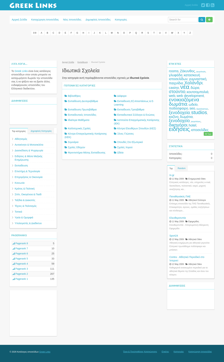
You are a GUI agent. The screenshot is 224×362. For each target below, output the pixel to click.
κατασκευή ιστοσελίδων (184, 77)
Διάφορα (121, 95)
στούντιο (177, 91)
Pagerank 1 (20, 278)
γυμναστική (197, 79)
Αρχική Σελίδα (191, 5)
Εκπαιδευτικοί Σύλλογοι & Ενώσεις (136, 114)
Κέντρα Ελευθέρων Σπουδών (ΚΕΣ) (136, 128)
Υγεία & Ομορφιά (24, 217)
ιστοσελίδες (200, 130)
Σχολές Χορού (125, 147)
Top (171, 168)
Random (182, 168)
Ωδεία (120, 152)
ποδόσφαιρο (178, 108)
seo (192, 108)
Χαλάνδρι (193, 82)
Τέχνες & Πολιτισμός (26, 206)
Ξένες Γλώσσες (125, 133)
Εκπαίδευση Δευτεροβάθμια (83, 101)
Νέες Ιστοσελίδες (72, 19)
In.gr (171, 175)
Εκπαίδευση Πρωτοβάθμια (82, 109)
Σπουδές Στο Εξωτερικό (130, 142)
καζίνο (173, 117)
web (172, 96)
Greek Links (21, 71)
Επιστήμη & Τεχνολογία (27, 171)
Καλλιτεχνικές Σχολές (79, 128)
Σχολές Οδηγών (76, 147)
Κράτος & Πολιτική (25, 188)
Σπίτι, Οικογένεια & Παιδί (28, 194)
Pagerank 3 (20, 268)
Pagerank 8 (20, 243)
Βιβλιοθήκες (74, 95)
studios (199, 112)
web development (190, 96)
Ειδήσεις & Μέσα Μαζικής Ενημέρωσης (29, 158)
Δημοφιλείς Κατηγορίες (41, 131)
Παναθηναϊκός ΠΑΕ (180, 196)
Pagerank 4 (20, 263)
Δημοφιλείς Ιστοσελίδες (98, 19)
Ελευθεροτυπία (177, 217)
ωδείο (193, 104)
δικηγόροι (178, 124)
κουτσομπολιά (197, 92)
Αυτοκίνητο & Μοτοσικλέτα (29, 144)
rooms (173, 71)
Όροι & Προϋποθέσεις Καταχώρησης (140, 351)
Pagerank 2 (20, 273)
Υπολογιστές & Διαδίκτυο (28, 223)
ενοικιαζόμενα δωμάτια (184, 102)
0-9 (34, 33)
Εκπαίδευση (21, 165)
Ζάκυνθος (187, 71)
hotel (192, 125)
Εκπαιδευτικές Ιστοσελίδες (82, 114)
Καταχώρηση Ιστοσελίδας (45, 19)
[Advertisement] (112, 47)
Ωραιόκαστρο (202, 109)
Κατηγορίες (121, 19)
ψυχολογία (200, 72)
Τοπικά (18, 211)
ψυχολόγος (196, 121)
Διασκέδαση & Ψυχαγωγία (29, 150)
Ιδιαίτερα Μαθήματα (78, 120)
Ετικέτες (165, 351)
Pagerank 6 (20, 253)
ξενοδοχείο (179, 120)
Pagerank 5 (20, 258)
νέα (184, 87)
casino (174, 88)
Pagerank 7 (20, 248)
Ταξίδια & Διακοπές (25, 200)
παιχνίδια (176, 83)
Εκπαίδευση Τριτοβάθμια (130, 109)
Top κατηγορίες (19, 131)
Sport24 (173, 235)
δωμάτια (186, 117)
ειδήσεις (179, 129)
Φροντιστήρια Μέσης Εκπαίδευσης (86, 152)
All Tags (208, 134)
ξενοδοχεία (179, 112)
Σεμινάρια (73, 142)
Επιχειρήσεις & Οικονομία (29, 177)
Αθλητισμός (21, 139)
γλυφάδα (175, 75)
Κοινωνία (19, 182)
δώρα (195, 88)
